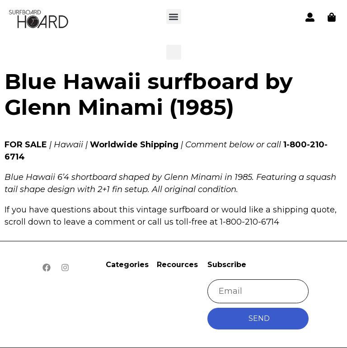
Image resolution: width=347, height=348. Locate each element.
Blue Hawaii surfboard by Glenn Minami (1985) (149, 94)
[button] (39, 20)
